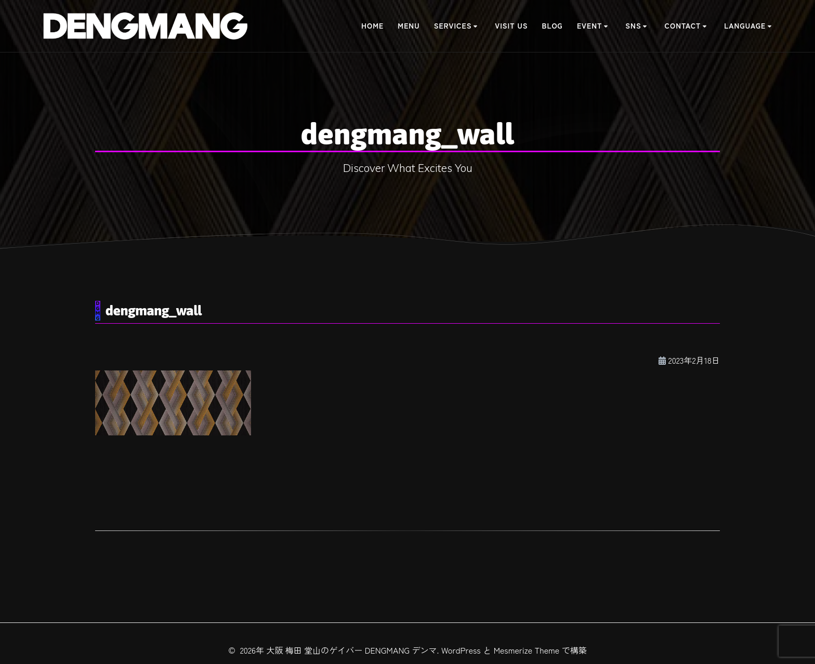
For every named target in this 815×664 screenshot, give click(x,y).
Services (453, 25)
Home (372, 25)
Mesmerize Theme (527, 650)
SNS (633, 25)
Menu (408, 25)
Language (745, 25)
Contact (683, 25)
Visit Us (511, 25)
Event (589, 25)
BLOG (552, 25)
